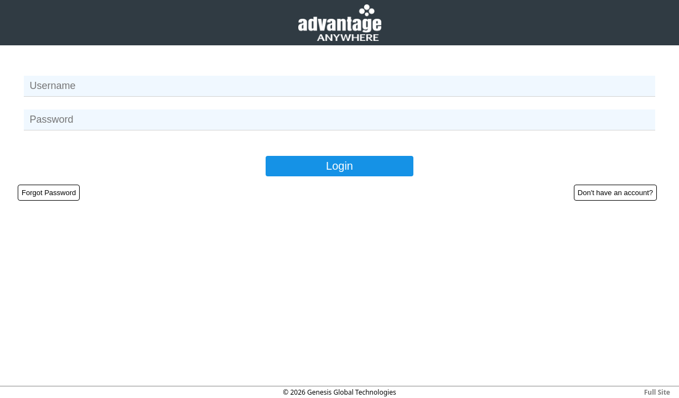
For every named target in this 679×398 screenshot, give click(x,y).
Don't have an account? (615, 192)
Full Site (657, 392)
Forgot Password (49, 192)
